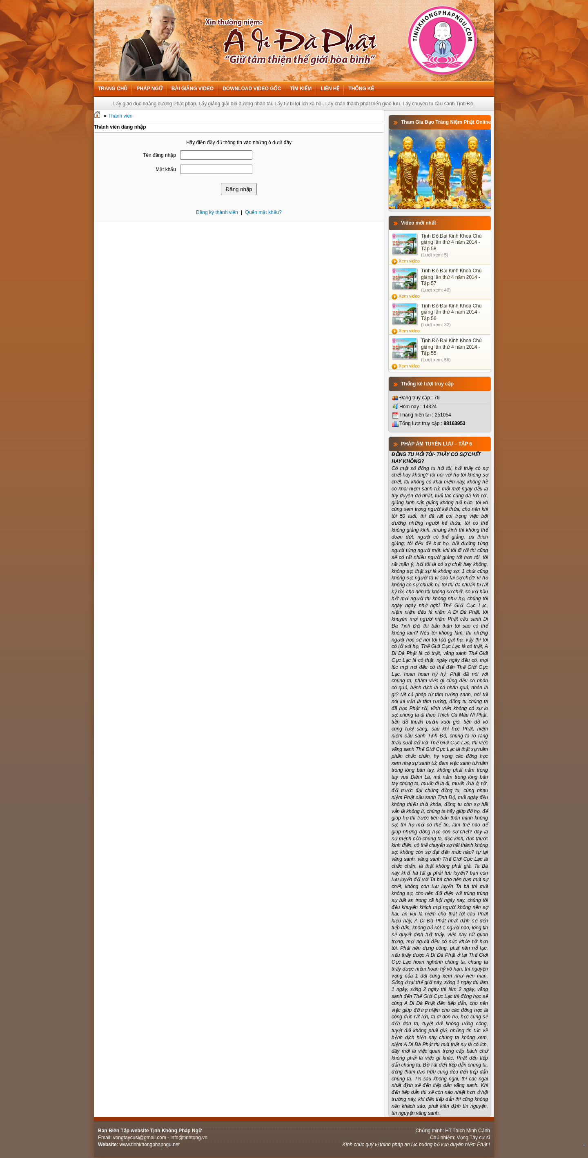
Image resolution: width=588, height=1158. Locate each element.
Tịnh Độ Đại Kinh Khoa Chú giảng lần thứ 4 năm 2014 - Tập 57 (451, 277)
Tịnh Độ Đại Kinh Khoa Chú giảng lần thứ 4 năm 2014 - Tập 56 (451, 312)
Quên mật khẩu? (263, 212)
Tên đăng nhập (159, 155)
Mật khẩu (166, 169)
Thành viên (120, 116)
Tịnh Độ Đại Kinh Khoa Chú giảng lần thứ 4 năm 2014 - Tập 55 (451, 347)
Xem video (409, 260)
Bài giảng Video (193, 88)
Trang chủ (112, 88)
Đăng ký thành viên (217, 212)
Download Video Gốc (252, 88)
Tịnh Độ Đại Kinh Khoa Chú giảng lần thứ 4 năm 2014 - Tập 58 (451, 242)
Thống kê (361, 88)
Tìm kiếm (301, 88)
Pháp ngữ (149, 88)
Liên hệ (330, 88)
